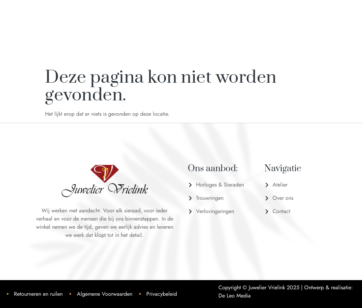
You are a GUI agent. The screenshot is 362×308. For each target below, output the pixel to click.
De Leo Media (234, 295)
